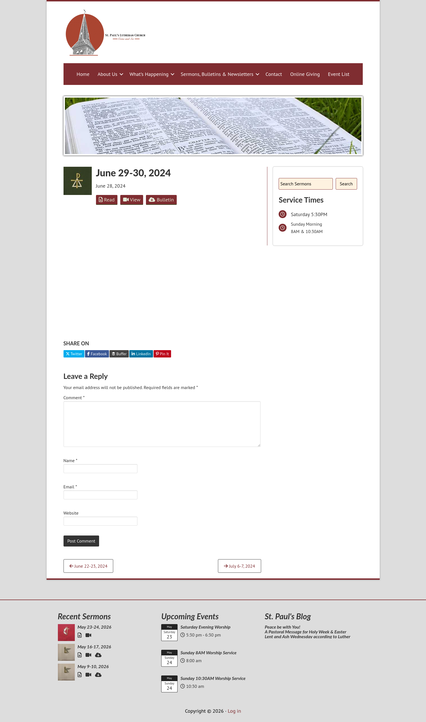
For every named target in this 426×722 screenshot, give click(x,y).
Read (107, 199)
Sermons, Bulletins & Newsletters (217, 74)
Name (71, 460)
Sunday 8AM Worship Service (208, 652)
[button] (121, 74)
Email (70, 487)
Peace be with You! (282, 626)
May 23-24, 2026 (95, 626)
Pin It (162, 353)
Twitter (74, 353)
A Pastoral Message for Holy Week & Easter (305, 631)
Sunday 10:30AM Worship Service (213, 678)
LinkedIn (141, 353)
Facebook (97, 353)
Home (83, 74)
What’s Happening (149, 74)
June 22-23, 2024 (88, 566)
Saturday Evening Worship (205, 626)
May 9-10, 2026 (93, 666)
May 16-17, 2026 (94, 646)
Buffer (119, 353)
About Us (107, 74)
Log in (234, 711)
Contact (274, 74)
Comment (74, 397)
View (132, 199)
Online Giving (305, 74)
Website (71, 513)
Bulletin (161, 199)
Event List (338, 74)
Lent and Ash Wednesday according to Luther (307, 636)
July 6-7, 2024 (239, 566)
